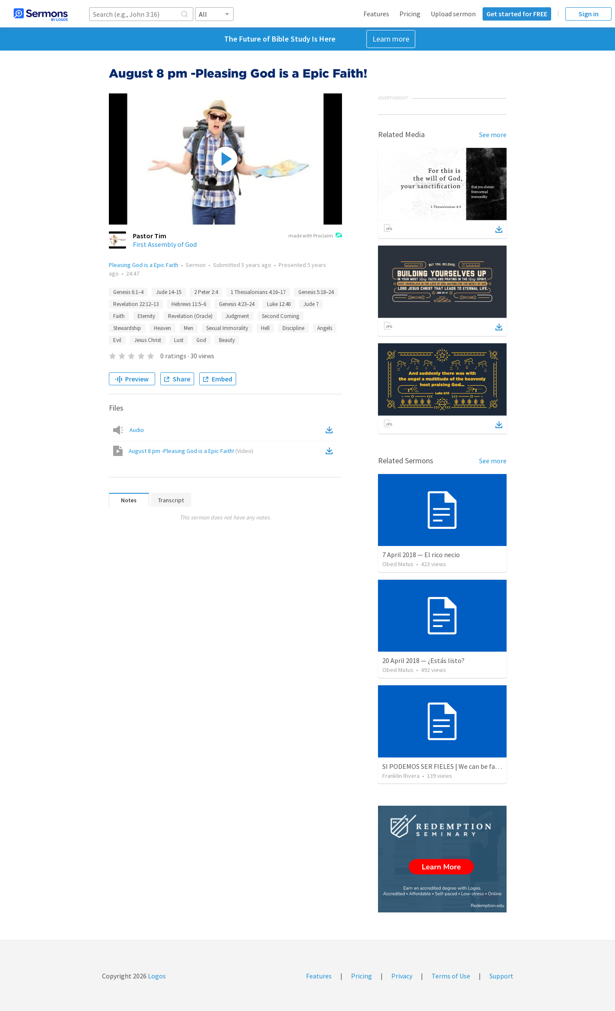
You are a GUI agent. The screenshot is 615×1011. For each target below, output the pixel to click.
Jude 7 (310, 304)
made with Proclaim (315, 236)
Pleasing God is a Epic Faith (143, 265)
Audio (136, 430)
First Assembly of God (165, 244)
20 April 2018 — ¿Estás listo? (423, 660)
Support (501, 976)
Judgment (237, 316)
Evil (117, 340)
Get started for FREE (516, 13)
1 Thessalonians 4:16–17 (258, 292)
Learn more (390, 39)
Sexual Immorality (227, 328)
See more (493, 134)
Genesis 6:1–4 (128, 292)
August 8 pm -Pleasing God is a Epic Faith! (191, 451)
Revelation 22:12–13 (136, 304)
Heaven (162, 328)
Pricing (409, 13)
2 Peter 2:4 (206, 292)
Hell (265, 328)
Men (188, 328)
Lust (178, 340)
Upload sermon (453, 13)
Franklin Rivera (401, 776)
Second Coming (280, 316)
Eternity (146, 316)
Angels (324, 328)
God (201, 340)
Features (376, 13)
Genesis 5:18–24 (315, 292)
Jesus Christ (147, 340)
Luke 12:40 (279, 304)
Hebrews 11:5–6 (188, 304)
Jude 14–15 (168, 292)
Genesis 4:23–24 (236, 304)
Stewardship (127, 328)
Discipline (293, 328)
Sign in (589, 13)
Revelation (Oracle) (190, 316)
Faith (119, 316)
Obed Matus (398, 564)
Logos (156, 976)
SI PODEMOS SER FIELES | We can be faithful (447, 766)
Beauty (227, 340)
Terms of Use (451, 976)
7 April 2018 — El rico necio (421, 554)
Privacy (401, 976)
